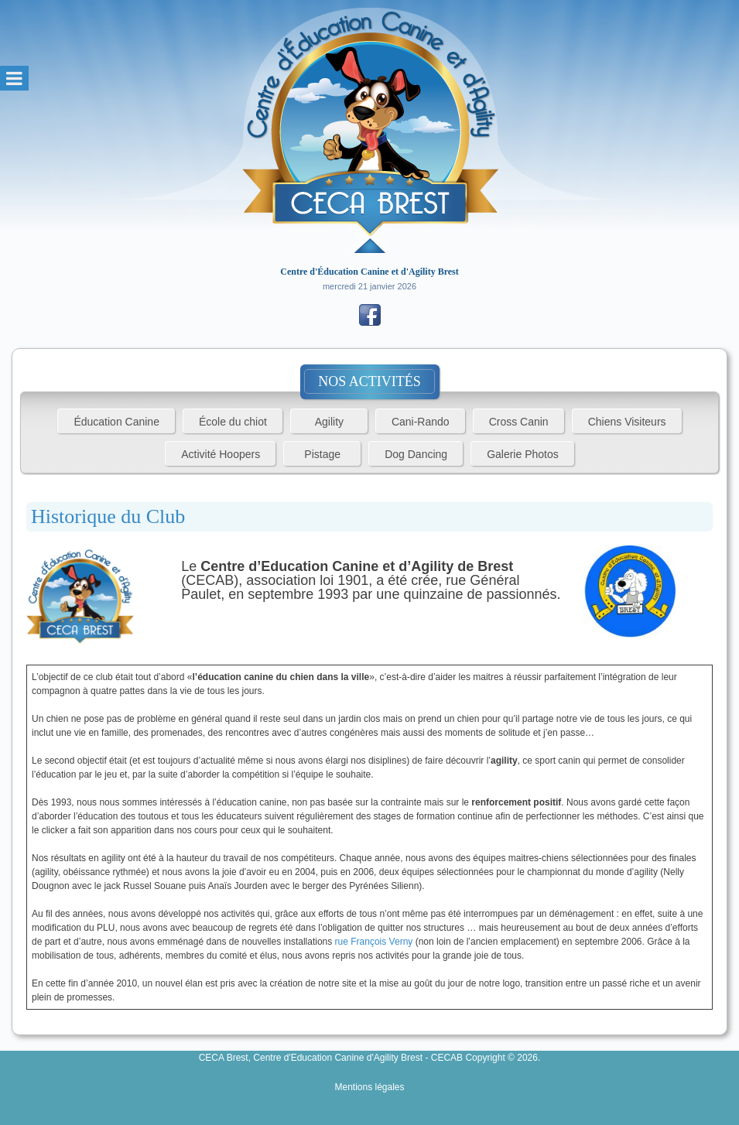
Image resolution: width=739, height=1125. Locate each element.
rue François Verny (374, 941)
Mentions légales (369, 1087)
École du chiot (233, 421)
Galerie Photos (523, 454)
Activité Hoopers (220, 454)
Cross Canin (519, 421)
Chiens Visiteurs (627, 421)
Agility (329, 421)
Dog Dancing (416, 454)
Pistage (322, 454)
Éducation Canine (116, 421)
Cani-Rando (421, 421)
